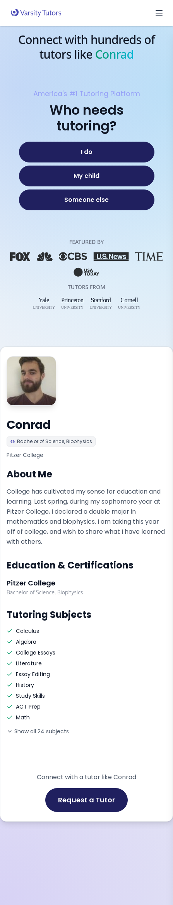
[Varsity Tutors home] (36, 13)
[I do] (86, 152)
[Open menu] (159, 13)
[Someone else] (86, 199)
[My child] (86, 176)
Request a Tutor (86, 800)
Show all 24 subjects (38, 731)
